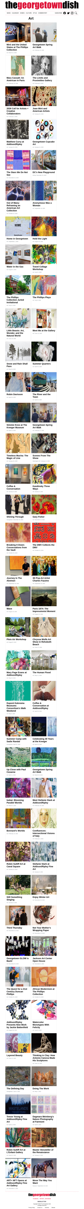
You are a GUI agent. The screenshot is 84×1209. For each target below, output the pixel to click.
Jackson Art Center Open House (42, 959)
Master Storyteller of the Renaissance (43, 1151)
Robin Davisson (15, 394)
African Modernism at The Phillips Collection (43, 991)
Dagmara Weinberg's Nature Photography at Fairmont (43, 1119)
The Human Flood (42, 672)
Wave (9, 608)
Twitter (42, 1198)
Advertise (47, 1207)
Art (7, 52)
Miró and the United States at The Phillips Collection (17, 47)
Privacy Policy (32, 1207)
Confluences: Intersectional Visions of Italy (44, 833)
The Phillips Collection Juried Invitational (15, 300)
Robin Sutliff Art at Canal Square (16, 865)
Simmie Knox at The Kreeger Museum (17, 426)
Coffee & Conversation (13, 487)
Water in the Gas (15, 266)
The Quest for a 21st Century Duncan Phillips (17, 991)
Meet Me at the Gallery (44, 330)
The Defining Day (15, 1088)
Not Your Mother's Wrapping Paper (42, 929)
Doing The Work (41, 1088)
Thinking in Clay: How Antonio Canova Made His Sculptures (44, 1058)
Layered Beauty (15, 1055)
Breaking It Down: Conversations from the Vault (17, 547)
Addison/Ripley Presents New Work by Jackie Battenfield (17, 1024)
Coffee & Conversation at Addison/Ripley (41, 705)
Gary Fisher (39, 517)
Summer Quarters (42, 364)
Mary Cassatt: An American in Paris (16, 79)
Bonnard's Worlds (16, 830)
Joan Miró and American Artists (41, 109)
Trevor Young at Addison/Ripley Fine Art (17, 1119)
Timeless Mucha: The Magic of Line (17, 456)
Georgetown (10, 519)
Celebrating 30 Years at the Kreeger (43, 740)
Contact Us (39, 1207)
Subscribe (58, 13)
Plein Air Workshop (16, 639)
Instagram (48, 1198)
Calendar (15, 13)
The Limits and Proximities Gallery (42, 79)
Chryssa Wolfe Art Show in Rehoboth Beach (42, 642)
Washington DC (36, 461)
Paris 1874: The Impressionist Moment (44, 609)
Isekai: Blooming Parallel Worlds (15, 801)
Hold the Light (40, 238)
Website (53, 1207)
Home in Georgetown (17, 238)
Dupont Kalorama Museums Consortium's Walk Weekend (16, 707)
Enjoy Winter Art (41, 897)
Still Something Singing (14, 898)
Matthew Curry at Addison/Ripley (15, 143)
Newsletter (42, 1201)
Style (35, 13)
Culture (29, 13)
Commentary (42, 13)
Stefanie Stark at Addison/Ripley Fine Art (43, 866)
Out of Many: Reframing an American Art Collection (13, 207)
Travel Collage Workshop (40, 267)
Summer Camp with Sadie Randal (17, 740)
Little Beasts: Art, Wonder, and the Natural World (15, 333)
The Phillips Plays (42, 297)
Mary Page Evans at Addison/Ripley (17, 673)
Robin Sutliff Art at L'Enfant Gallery (16, 1151)
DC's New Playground (44, 172)
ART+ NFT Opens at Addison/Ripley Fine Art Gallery (17, 1183)
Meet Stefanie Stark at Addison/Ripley (44, 801)
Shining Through (15, 517)
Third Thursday (14, 928)
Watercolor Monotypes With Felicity (41, 1024)
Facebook (35, 1198)
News (9, 13)
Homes (22, 13)
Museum (35, 1186)
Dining (34, 175)
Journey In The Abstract (14, 579)
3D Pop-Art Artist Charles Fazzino (41, 579)
